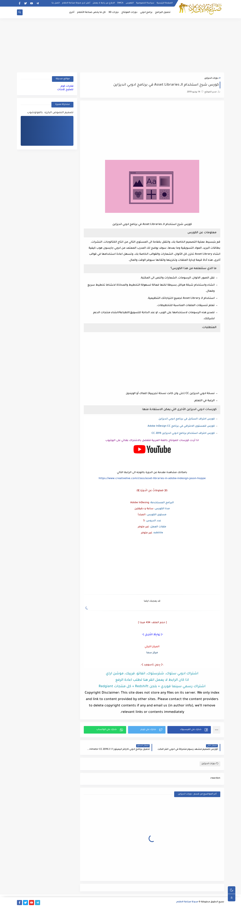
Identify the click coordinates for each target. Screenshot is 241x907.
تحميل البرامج (162, 12)
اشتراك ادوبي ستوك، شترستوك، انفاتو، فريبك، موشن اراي (152, 674)
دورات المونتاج (129, 12)
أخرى (71, 12)
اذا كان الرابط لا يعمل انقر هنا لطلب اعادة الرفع (152, 680)
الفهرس (130, 3)
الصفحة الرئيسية (165, 3)
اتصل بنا (56, 3)
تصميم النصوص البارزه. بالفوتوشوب (50, 112)
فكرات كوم (67, 86)
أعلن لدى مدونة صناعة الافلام (76, 3)
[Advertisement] (120, 44)
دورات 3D (113, 12)
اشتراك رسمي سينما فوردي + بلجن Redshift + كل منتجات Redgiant (152, 686)
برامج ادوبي (146, 12)
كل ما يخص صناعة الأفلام (91, 12)
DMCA (120, 3)
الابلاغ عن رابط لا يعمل (104, 3)
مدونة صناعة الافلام (187, 902)
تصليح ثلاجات (65, 89)
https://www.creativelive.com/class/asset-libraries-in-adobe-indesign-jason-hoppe (152, 478)
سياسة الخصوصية (145, 3)
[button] (189, 730)
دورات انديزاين (211, 78)
